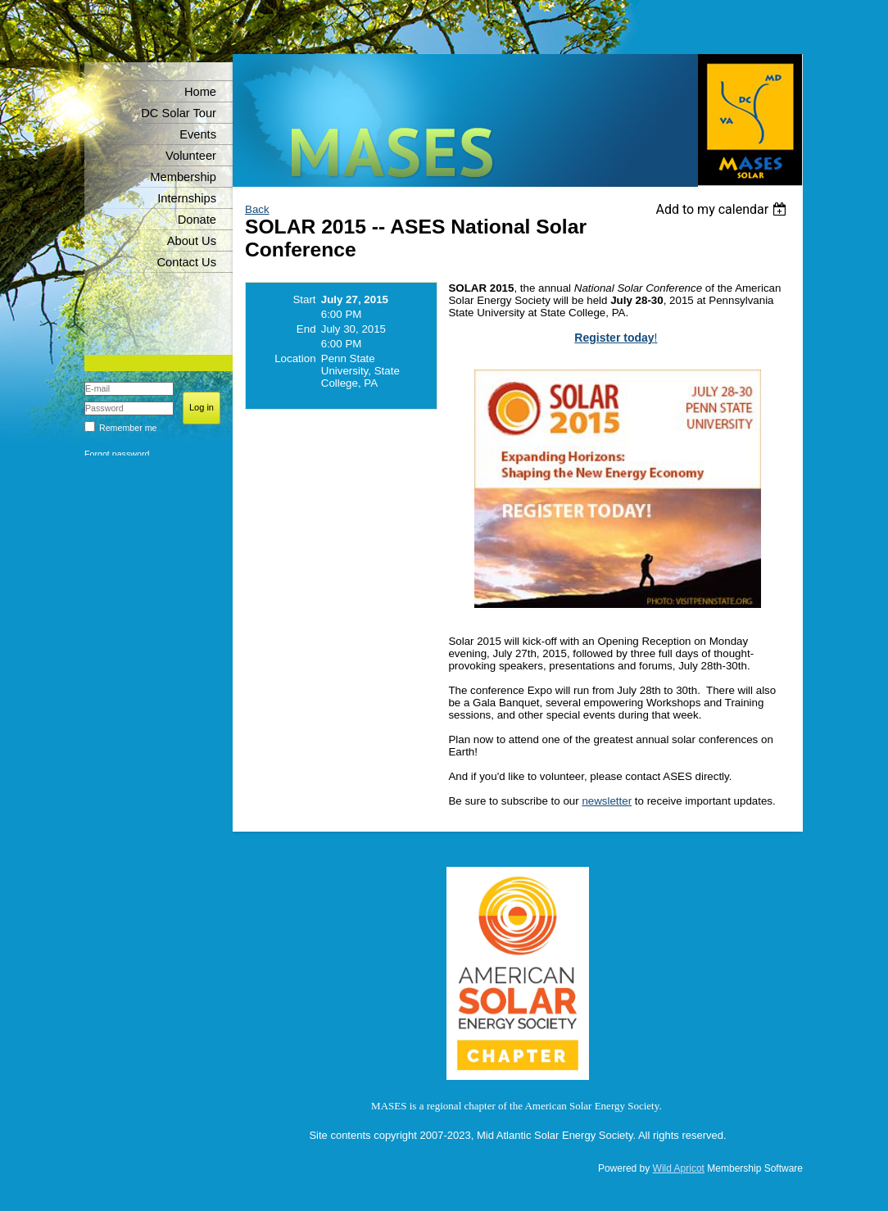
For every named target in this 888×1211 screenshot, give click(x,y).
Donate (197, 219)
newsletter (607, 801)
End (306, 329)
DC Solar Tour (178, 113)
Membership (183, 177)
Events (197, 134)
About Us (191, 240)
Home (200, 91)
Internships (186, 198)
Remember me (127, 428)
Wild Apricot (679, 1168)
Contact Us (187, 262)
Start (303, 299)
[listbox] (723, 209)
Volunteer (190, 155)
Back (257, 209)
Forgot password (116, 454)
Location (294, 358)
